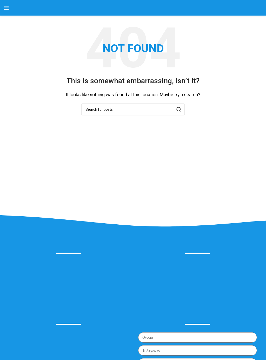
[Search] (133, 109)
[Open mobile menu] (6, 8)
